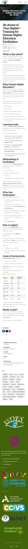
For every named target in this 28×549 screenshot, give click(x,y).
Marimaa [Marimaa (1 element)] (11, 386)
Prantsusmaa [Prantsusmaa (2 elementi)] (20, 389)
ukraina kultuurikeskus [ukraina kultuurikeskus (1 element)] (18, 391)
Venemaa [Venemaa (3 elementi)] (5, 399)
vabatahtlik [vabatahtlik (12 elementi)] (11, 394)
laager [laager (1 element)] (4, 386)
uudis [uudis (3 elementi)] (4, 394)
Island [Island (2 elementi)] (11, 381)
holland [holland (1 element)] (18, 379)
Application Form (6, 235)
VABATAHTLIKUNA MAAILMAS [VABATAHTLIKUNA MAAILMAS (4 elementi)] (9, 396)
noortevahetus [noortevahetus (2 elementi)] (6, 389)
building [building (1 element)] (21, 374)
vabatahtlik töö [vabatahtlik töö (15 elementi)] (20, 394)
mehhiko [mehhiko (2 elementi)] (17, 386)
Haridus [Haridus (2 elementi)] (5, 379)
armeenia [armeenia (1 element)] (5, 374)
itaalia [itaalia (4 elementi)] (17, 381)
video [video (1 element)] (11, 399)
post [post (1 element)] (14, 389)
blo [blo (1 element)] (16, 374)
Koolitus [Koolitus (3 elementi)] (13, 384)
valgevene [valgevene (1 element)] (20, 396)
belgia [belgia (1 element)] (11, 374)
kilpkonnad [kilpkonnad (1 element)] (6, 384)
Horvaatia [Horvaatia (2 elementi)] (5, 381)
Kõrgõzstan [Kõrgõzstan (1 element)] (21, 384)
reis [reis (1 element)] (4, 391)
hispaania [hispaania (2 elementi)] (11, 379)
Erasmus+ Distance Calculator (9, 274)
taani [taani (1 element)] (8, 391)
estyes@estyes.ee (7, 464)
